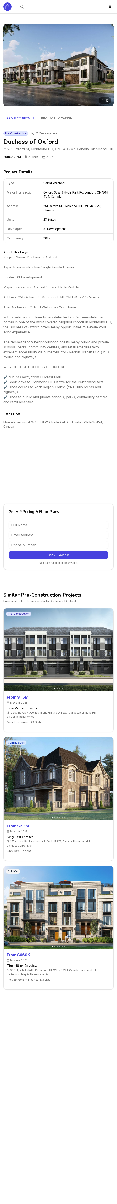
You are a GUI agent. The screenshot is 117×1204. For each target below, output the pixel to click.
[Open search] (22, 6)
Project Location (57, 118)
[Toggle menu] (110, 6)
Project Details (20, 118)
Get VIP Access (59, 555)
